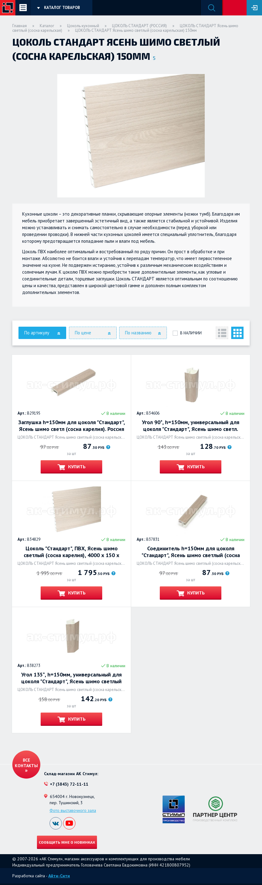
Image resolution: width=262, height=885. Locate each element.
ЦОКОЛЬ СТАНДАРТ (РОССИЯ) (139, 25)
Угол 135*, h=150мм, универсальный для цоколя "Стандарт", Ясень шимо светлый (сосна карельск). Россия (71, 678)
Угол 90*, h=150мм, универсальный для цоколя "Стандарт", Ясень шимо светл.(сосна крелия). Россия (190, 425)
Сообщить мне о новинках (67, 842)
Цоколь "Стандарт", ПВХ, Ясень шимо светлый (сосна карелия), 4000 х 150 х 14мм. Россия (71, 552)
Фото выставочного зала (73, 810)
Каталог (47, 25)
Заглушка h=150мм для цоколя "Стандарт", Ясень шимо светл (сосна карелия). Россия (71, 425)
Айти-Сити (59, 876)
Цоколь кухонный (83, 25)
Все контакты (26, 762)
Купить (76, 466)
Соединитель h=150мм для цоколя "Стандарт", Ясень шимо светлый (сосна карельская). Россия (190, 552)
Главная (19, 25)
